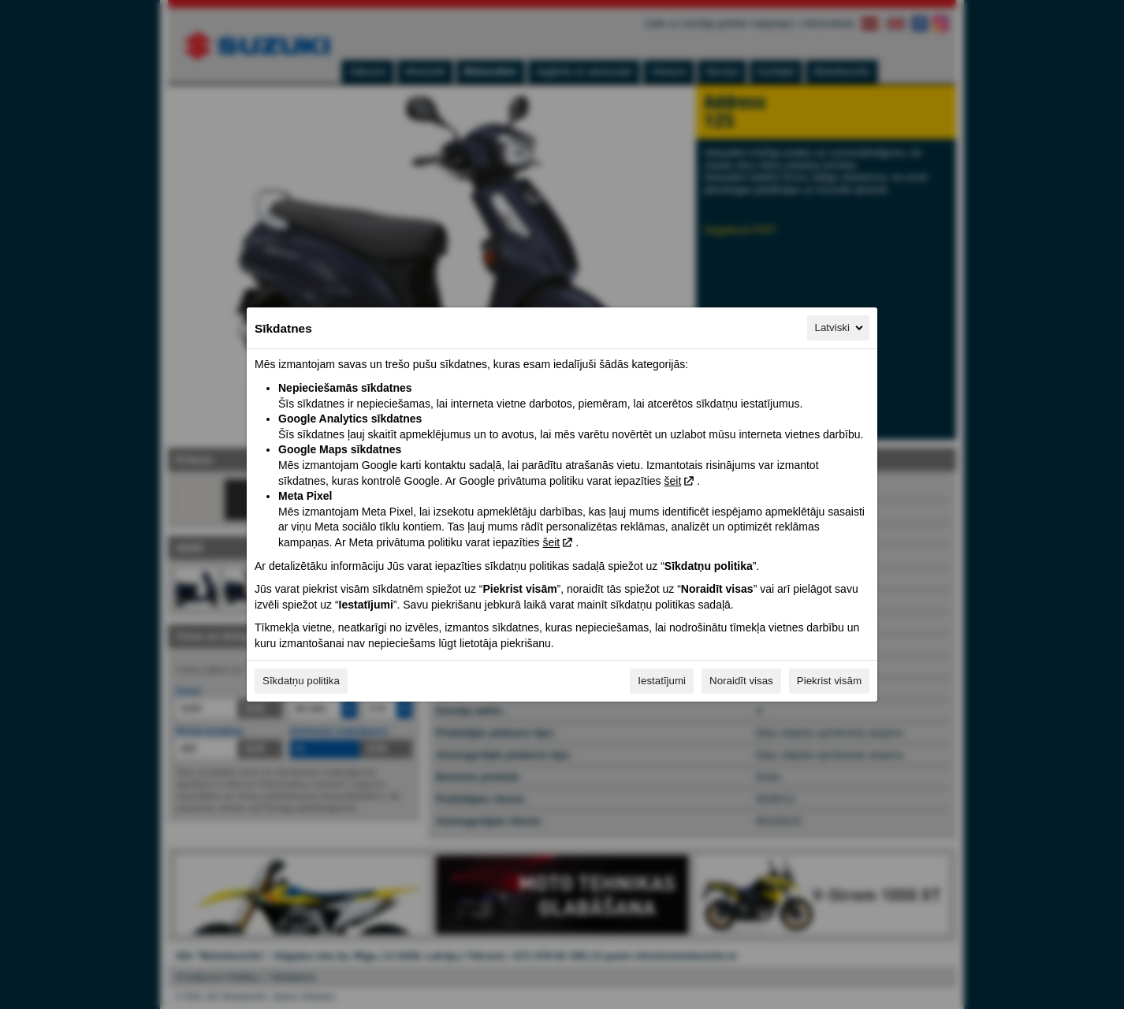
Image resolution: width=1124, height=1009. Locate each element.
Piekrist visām (829, 681)
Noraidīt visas (741, 681)
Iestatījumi (662, 681)
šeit (672, 481)
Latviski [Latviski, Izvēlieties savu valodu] (840, 328)
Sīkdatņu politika (301, 681)
